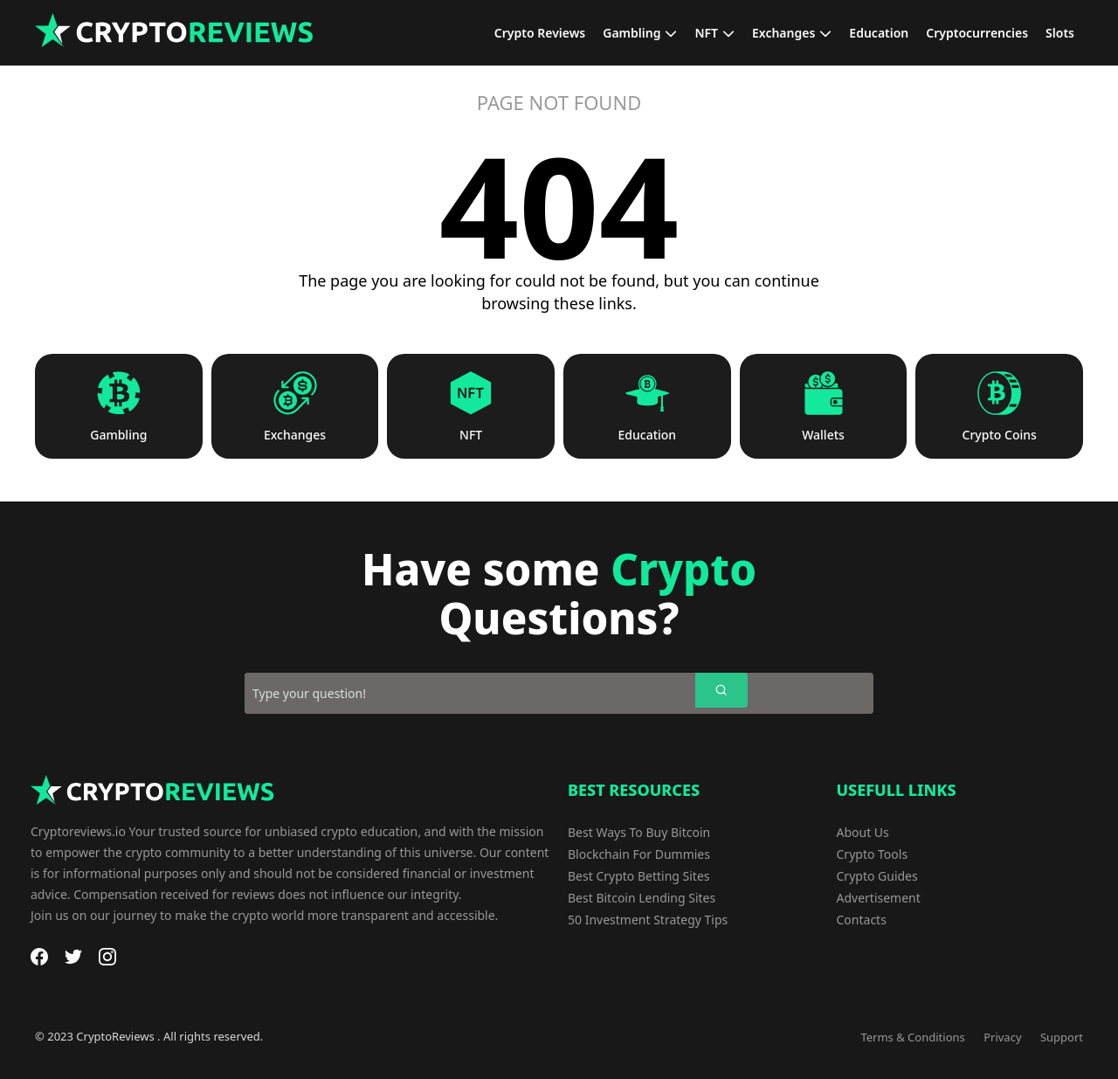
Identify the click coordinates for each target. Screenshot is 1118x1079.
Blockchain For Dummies (639, 854)
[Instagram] (107, 956)
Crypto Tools (872, 854)
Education (647, 435)
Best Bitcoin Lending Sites (641, 897)
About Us (863, 832)
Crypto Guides (877, 876)
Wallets (823, 435)
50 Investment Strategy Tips (648, 919)
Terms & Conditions (912, 1037)
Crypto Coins (1000, 435)
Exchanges (295, 435)
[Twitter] (73, 956)
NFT (470, 435)
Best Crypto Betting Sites (639, 876)
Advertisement (879, 897)
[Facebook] (39, 956)
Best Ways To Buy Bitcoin (639, 832)
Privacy (1002, 1037)
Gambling (118, 435)
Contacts (862, 919)
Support (1061, 1037)
